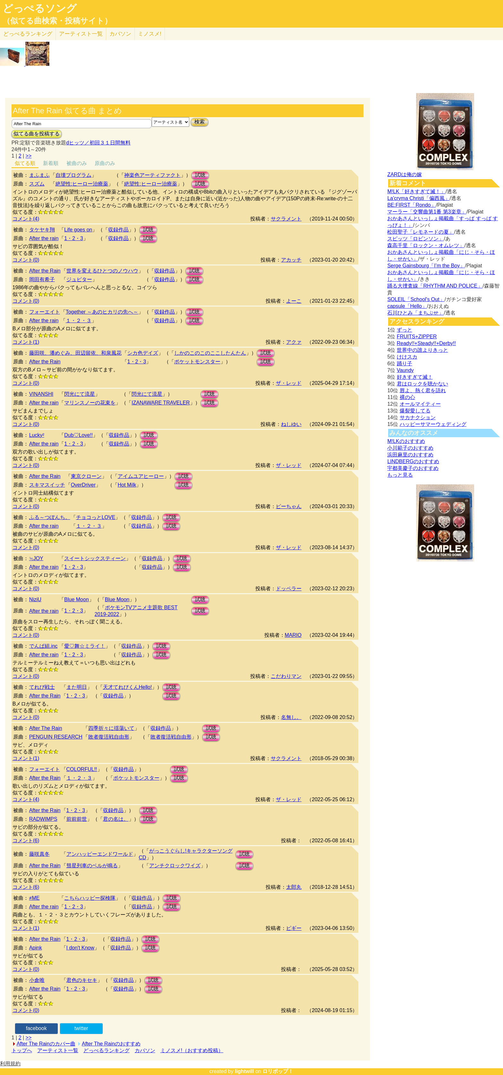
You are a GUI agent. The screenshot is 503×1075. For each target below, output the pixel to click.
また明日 (76, 687)
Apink (35, 947)
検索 (199, 122)
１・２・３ (78, 320)
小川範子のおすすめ (410, 448)
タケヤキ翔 (42, 229)
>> (29, 156)
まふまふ (39, 175)
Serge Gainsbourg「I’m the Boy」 (426, 265)
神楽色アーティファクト (152, 175)
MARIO (293, 635)
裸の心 (407, 397)
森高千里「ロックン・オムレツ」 (425, 245)
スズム (37, 183)
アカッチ (291, 260)
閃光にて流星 (79, 394)
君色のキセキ (81, 980)
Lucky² (36, 435)
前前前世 (76, 819)
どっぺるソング (40, 8)
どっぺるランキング (106, 1050)
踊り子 (404, 363)
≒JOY (36, 558)
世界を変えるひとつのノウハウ (102, 270)
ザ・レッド (289, 383)
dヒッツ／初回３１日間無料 (98, 142)
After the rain (44, 238)
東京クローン (86, 476)
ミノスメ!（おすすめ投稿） (191, 1050)
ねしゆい (291, 424)
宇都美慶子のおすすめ (413, 468)
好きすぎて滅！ (415, 377)
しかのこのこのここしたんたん (210, 353)
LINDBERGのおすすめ (413, 461)
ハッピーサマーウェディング (433, 424)
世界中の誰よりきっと (422, 350)
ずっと (404, 330)
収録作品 (118, 229)
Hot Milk (127, 485)
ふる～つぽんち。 (49, 517)
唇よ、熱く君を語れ (423, 390)
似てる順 (25, 163)
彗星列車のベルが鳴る (92, 865)
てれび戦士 (42, 687)
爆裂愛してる (415, 410)
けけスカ (407, 357)
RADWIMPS (43, 819)
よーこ (294, 301)
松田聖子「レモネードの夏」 (420, 232)
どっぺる (27, 34)
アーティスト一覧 (57, 1050)
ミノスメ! (149, 34)
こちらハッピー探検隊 (89, 898)
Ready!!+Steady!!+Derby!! (426, 343)
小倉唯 (37, 980)
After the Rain (45, 270)
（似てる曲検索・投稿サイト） (57, 21)
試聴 (200, 175)
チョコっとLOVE (95, 517)
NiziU (35, 599)
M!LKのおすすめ (406, 441)
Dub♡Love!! (78, 435)
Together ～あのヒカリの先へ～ (102, 312)
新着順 (50, 163)
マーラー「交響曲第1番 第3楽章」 (426, 211)
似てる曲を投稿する (36, 133)
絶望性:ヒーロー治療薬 (81, 183)
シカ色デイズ (142, 353)
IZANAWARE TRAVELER (161, 402)
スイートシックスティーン (95, 558)
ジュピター (79, 279)
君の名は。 (116, 819)
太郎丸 (294, 887)
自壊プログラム (73, 175)
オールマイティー (420, 404)
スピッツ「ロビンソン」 (415, 238)
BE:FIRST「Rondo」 (411, 205)
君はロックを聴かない (422, 383)
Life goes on (78, 229)
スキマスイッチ (47, 485)
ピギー (294, 928)
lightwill (244, 1071)
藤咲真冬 (39, 854)
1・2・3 (73, 238)
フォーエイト (44, 312)
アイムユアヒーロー (141, 476)
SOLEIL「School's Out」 (415, 299)
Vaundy (405, 370)
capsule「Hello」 (407, 306)
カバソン (120, 34)
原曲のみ (105, 163)
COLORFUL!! (81, 769)
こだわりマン (286, 676)
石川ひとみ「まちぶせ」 (415, 313)
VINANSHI (41, 394)
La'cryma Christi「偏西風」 (418, 198)
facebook (36, 1028)
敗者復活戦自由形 (108, 737)
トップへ (22, 1050)
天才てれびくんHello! (127, 687)
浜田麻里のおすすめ (410, 454)
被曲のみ (76, 163)
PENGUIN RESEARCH (55, 737)
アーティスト (81, 34)
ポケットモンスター (197, 361)
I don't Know (80, 947)
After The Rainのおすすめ (111, 1043)
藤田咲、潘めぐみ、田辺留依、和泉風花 (75, 353)
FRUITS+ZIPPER (417, 336)
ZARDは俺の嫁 (404, 174)
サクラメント (286, 218)
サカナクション (418, 417)
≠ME (34, 898)
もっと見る (400, 475)
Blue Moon (76, 599)
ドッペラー (289, 588)
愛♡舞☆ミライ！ (84, 646)
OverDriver (83, 485)
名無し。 (291, 717)
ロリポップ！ (277, 1071)
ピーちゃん (289, 506)
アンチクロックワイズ (174, 865)
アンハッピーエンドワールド (99, 854)
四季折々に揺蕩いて (111, 728)
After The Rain (45, 728)
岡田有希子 (42, 279)
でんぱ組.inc (43, 646)
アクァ (294, 342)
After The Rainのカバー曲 (46, 1043)
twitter (81, 1028)
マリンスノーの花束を (89, 402)
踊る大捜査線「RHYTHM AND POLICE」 (434, 286)
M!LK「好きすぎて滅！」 (416, 191)
